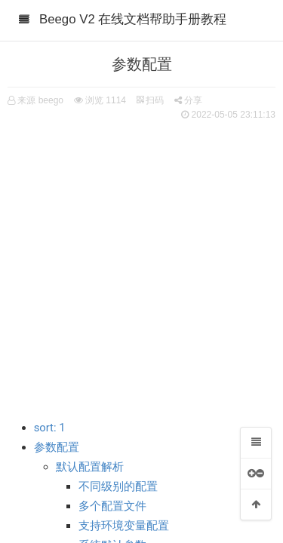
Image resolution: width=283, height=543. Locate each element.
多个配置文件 (112, 506)
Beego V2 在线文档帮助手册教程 (132, 19)
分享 (188, 100)
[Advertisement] (141, 262)
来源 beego (40, 100)
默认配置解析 (90, 467)
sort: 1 (50, 427)
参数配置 (56, 447)
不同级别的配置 (118, 486)
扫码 (150, 100)
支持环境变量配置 (123, 525)
